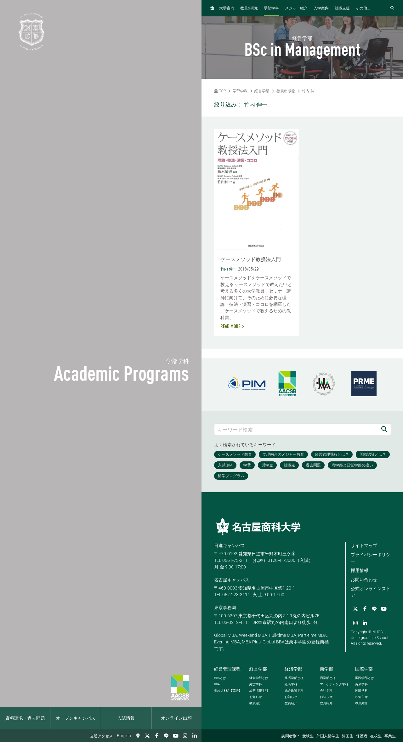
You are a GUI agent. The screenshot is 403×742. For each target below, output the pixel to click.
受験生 (308, 736)
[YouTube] (175, 735)
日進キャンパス (229, 545)
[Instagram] (185, 735)
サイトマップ (364, 545)
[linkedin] (194, 735)
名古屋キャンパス (231, 579)
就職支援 (342, 8)
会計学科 (326, 690)
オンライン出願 (176, 718)
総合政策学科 (294, 690)
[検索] (384, 429)
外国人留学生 (327, 736)
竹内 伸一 (310, 91)
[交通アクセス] (138, 735)
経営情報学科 (258, 690)
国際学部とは (364, 678)
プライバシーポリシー (370, 558)
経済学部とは (294, 678)
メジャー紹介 (296, 8)
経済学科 (291, 684)
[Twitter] (147, 735)
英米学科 (361, 684)
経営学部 (262, 91)
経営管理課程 (227, 668)
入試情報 (126, 718)
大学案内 (226, 8)
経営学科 (255, 684)
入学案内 (321, 8)
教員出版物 (285, 91)
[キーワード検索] (295, 429)
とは (220, 678)
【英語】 (228, 690)
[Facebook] (157, 735)
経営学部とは (258, 678)
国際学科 (361, 690)
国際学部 (364, 668)
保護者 (361, 736)
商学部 (326, 668)
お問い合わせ (364, 579)
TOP (220, 91)
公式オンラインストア (370, 592)
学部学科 (271, 8)
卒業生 (390, 736)
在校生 (376, 736)
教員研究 (249, 8)
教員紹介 (255, 703)
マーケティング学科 (334, 684)
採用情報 (359, 570)
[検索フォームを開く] (392, 8)
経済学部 (293, 668)
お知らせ (255, 697)
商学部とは (328, 678)
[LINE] (166, 735)
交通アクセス (101, 736)
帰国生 (347, 736)
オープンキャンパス (75, 718)
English (124, 735)
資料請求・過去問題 (25, 718)
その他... (363, 8)
